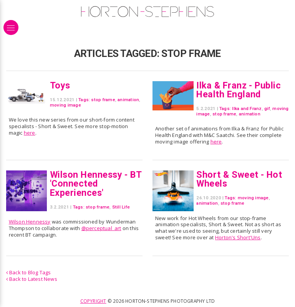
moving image (65, 105)
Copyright (93, 301)
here (29, 132)
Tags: (84, 99)
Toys (60, 85)
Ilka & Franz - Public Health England (238, 90)
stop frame (103, 99)
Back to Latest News (31, 278)
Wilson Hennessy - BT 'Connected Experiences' (95, 183)
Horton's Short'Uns (238, 237)
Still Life (121, 207)
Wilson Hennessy (30, 221)
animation (128, 99)
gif (267, 108)
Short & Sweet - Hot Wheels (239, 179)
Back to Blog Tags (28, 272)
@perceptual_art (101, 228)
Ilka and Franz (247, 108)
